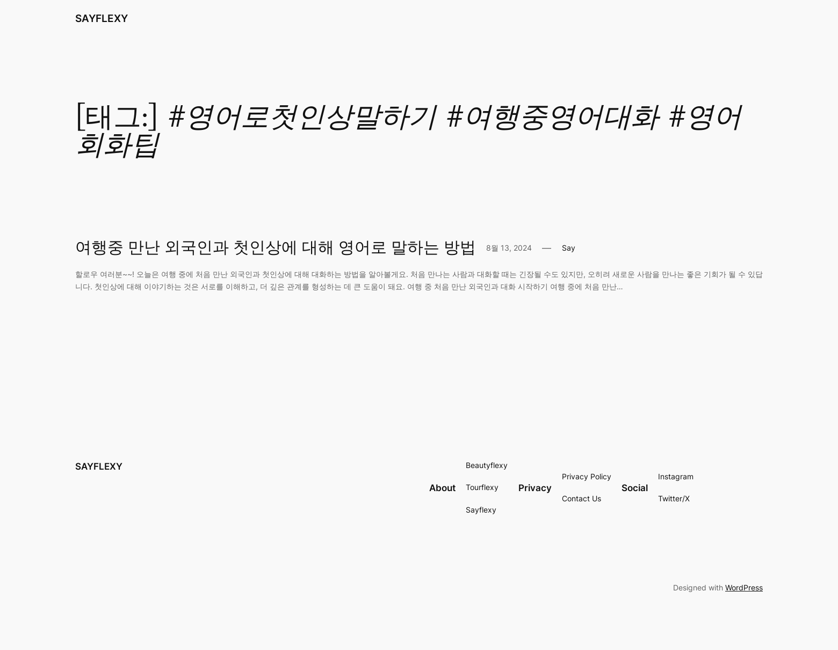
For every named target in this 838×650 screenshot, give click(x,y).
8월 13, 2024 (509, 247)
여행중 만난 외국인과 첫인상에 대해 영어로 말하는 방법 (275, 248)
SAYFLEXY (101, 18)
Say (568, 247)
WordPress (744, 587)
